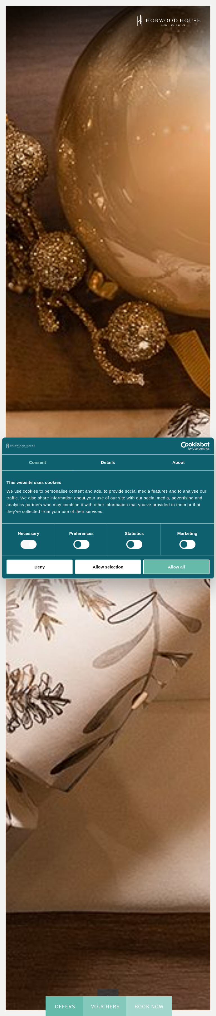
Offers (65, 1006)
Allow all (176, 567)
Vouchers (104, 1006)
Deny (39, 567)
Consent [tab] (37, 462)
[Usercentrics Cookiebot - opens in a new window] (185, 446)
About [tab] (178, 462)
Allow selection (108, 567)
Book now (148, 1006)
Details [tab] (108, 462)
